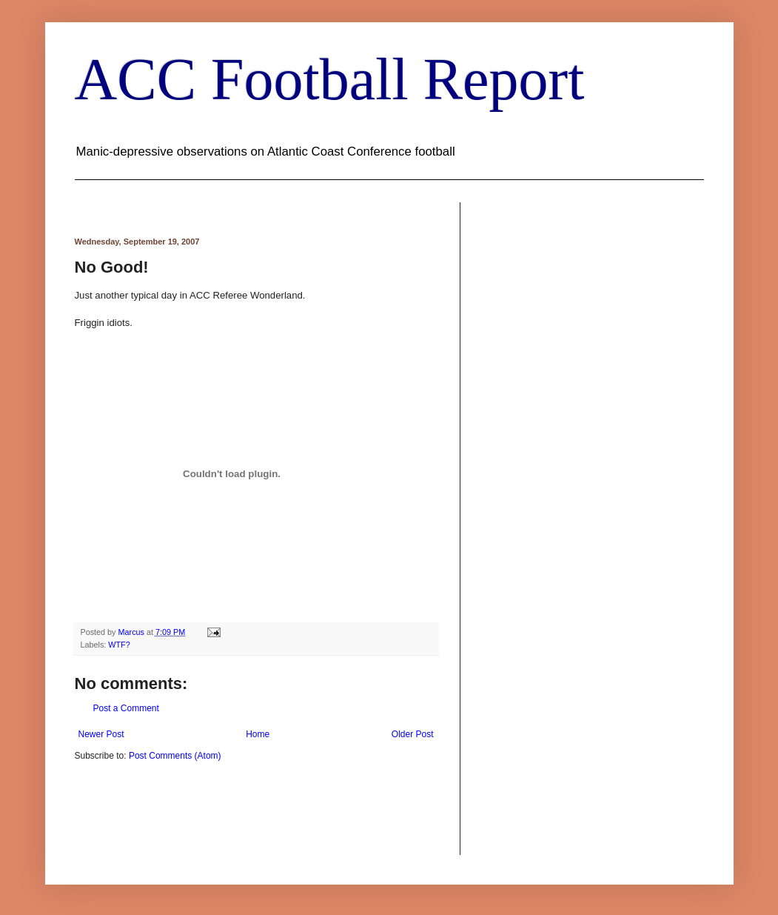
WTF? (119, 644)
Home (257, 734)
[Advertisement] (248, 807)
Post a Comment (126, 708)
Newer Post (101, 734)
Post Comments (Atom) (175, 756)
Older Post (413, 734)
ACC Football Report (330, 79)
